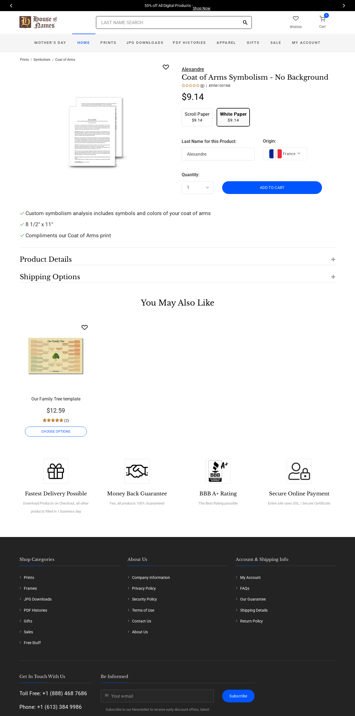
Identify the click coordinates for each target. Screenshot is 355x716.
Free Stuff (32, 643)
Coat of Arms (65, 60)
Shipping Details (254, 610)
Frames (30, 588)
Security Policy (144, 599)
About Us (140, 632)
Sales (28, 632)
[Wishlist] (84, 327)
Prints (108, 43)
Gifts (253, 43)
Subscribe (238, 696)
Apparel (226, 43)
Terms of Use (143, 610)
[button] (177, 256)
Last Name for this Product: (209, 141)
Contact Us (141, 621)
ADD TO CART (272, 187)
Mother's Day (50, 43)
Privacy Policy (144, 588)
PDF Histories (189, 43)
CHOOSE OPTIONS (55, 431)
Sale (276, 43)
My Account (306, 43)
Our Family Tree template (55, 399)
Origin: (269, 141)
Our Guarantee (253, 599)
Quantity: (190, 174)
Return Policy (251, 621)
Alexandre (193, 69)
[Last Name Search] (174, 22)
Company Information (151, 577)
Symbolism (42, 60)
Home (83, 43)
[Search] (245, 23)
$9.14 (197, 117)
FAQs (244, 588)
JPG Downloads (145, 43)
